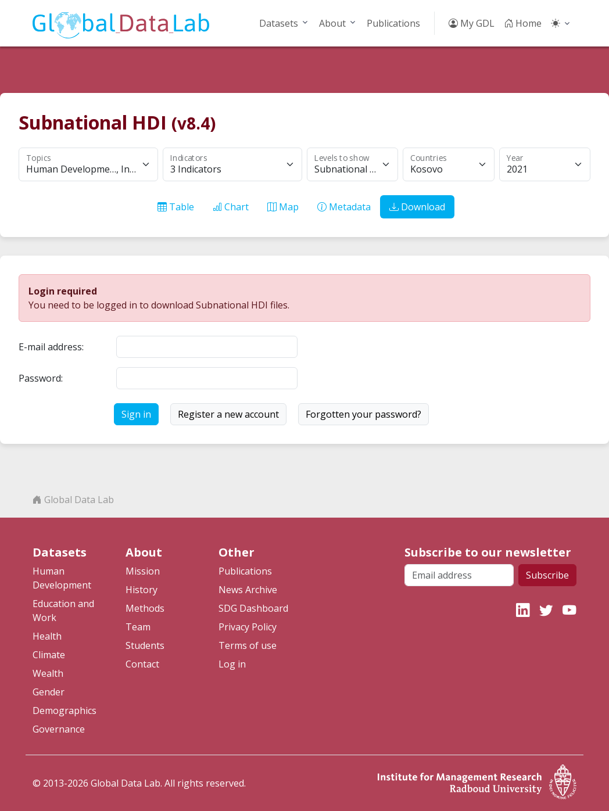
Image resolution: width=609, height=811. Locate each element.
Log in (232, 664)
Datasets (278, 23)
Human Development (62, 578)
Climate (49, 654)
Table (175, 206)
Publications (393, 23)
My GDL (472, 23)
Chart (231, 206)
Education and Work (63, 610)
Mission (143, 571)
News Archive (247, 589)
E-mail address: (51, 346)
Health (47, 636)
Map (283, 206)
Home (523, 23)
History (141, 589)
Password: (41, 378)
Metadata (344, 206)
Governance (59, 729)
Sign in (136, 414)
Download (417, 206)
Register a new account (228, 414)
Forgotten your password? (363, 414)
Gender (49, 692)
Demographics (64, 710)
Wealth (48, 673)
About (332, 23)
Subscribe (547, 575)
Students (145, 645)
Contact (142, 664)
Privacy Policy (247, 626)
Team (138, 626)
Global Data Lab (73, 499)
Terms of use (247, 645)
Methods (145, 608)
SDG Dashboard (253, 608)
